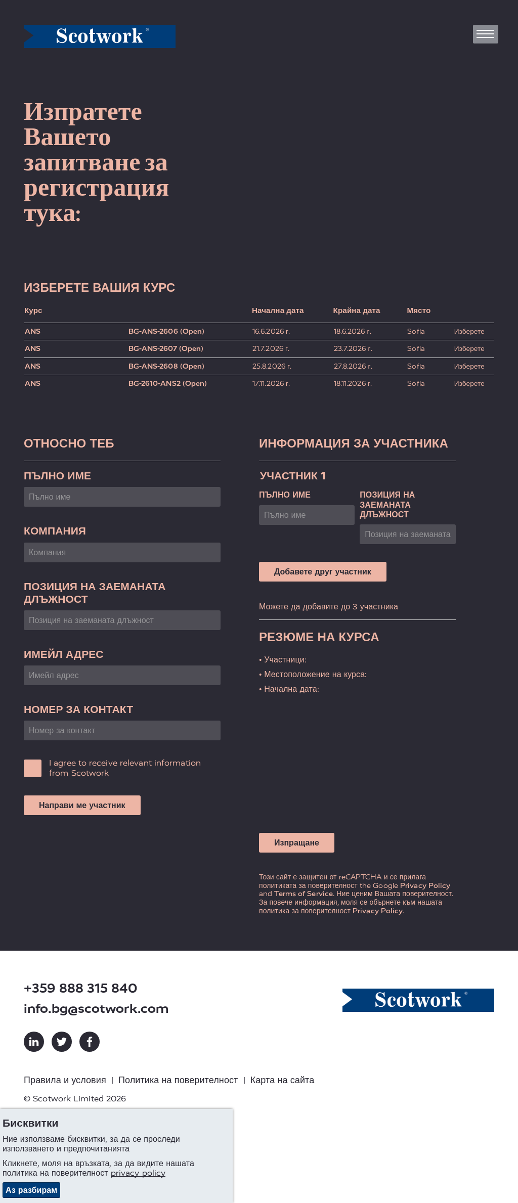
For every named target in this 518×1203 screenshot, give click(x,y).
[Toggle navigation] (485, 34)
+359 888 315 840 (80, 988)
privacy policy (138, 1173)
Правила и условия (65, 1080)
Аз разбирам (31, 1190)
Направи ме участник (82, 805)
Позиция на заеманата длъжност (94, 592)
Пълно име (57, 475)
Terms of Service (303, 893)
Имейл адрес (64, 654)
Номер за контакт (78, 709)
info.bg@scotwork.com (96, 1008)
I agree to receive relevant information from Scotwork (125, 767)
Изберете (469, 331)
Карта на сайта (282, 1080)
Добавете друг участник (322, 571)
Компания (55, 530)
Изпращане (296, 843)
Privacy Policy (425, 885)
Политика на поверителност (178, 1080)
